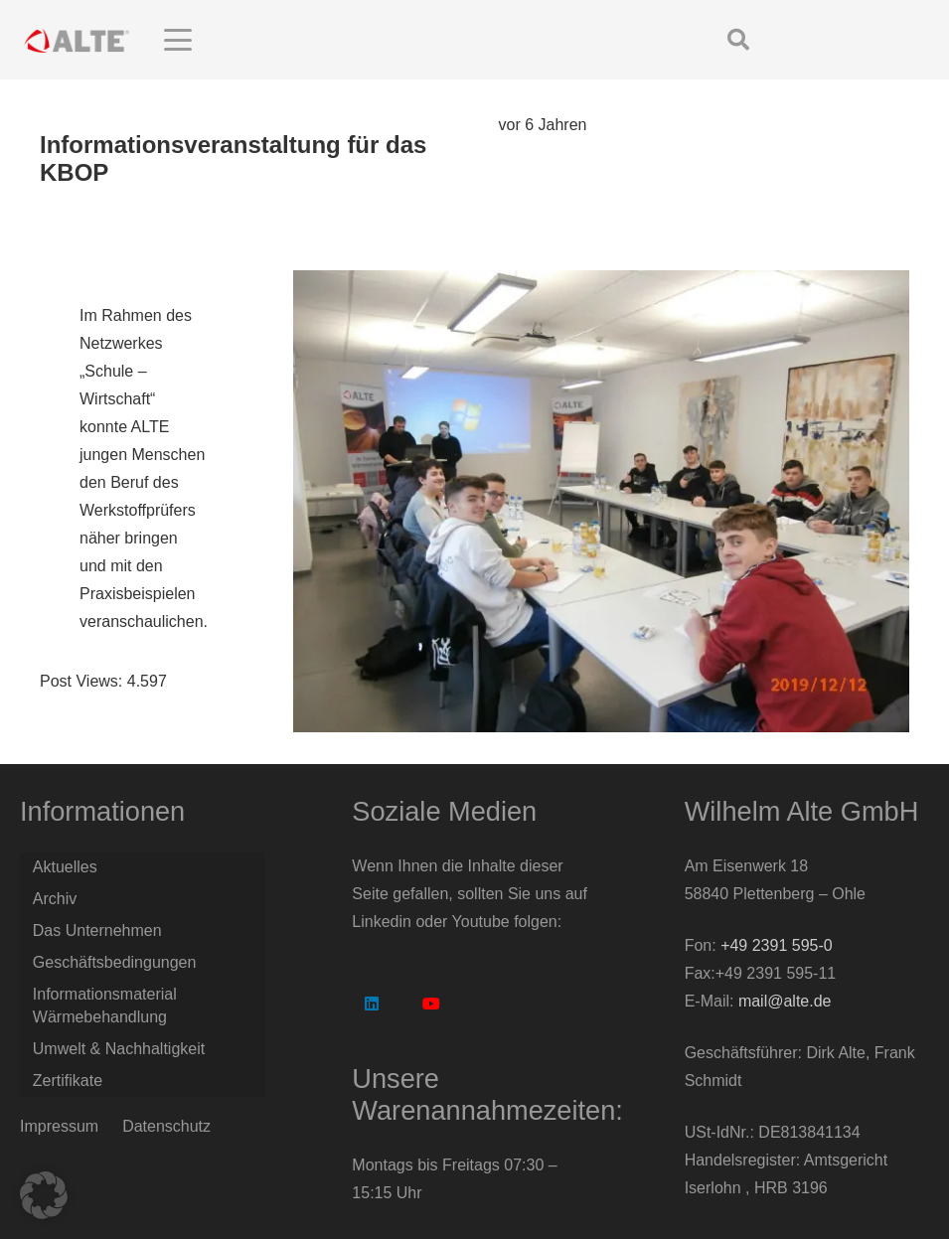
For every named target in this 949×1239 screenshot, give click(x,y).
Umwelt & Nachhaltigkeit (119, 1048)
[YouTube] (431, 1003)
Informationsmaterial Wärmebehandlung (105, 1005)
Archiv (55, 898)
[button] (340, 40)
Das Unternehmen (97, 930)
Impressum (59, 1126)
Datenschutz (166, 1126)
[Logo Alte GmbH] (76, 40)
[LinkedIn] (372, 1003)
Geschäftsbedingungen (115, 962)
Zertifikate (67, 1080)
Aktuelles (65, 866)
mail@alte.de (785, 1001)
